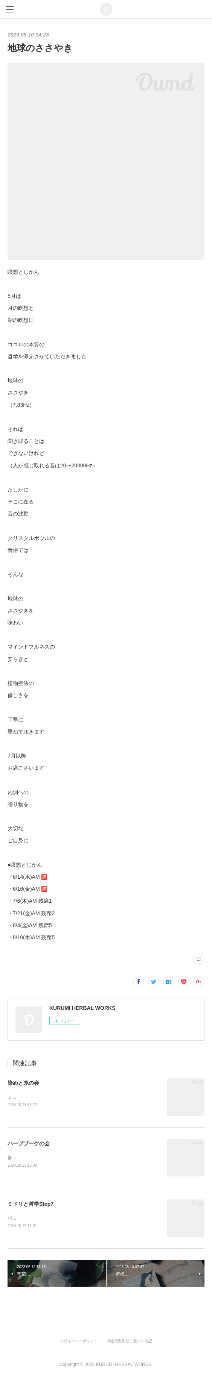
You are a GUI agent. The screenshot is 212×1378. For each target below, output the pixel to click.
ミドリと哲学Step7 (30, 1205)
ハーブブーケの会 (29, 1144)
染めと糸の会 (23, 1083)
